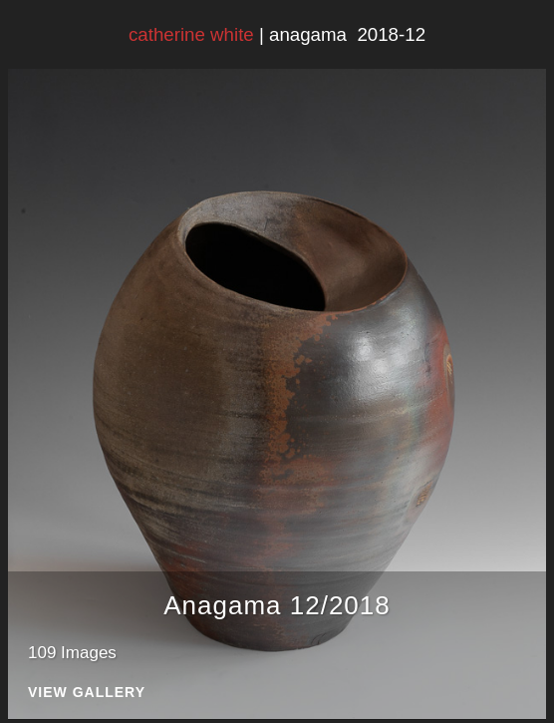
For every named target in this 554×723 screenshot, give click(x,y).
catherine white (191, 34)
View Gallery (86, 692)
